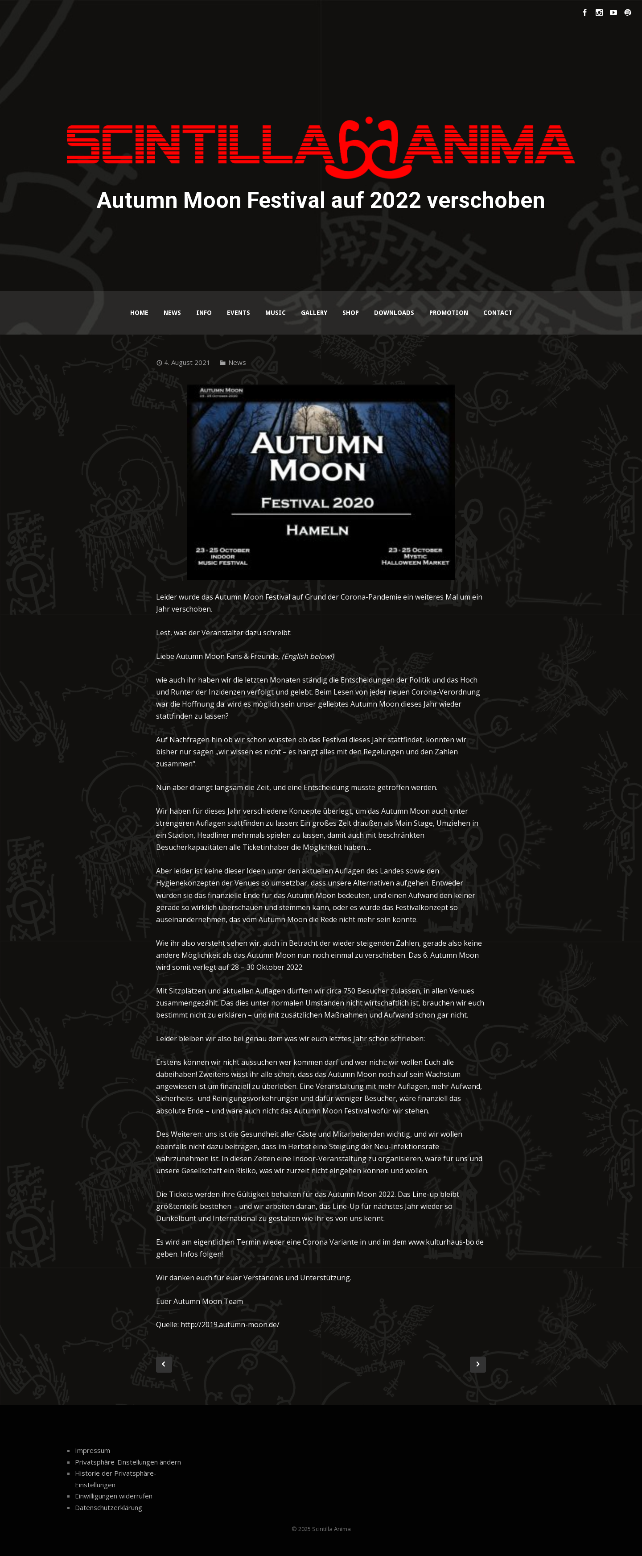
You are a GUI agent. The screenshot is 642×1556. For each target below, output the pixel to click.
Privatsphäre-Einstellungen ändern (128, 1461)
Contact (497, 312)
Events (238, 312)
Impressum (92, 1450)
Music (275, 312)
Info (204, 312)
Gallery (314, 312)
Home (139, 312)
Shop (350, 312)
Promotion (448, 312)
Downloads (394, 312)
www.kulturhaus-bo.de (446, 1242)
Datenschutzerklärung (108, 1507)
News (172, 312)
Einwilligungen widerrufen (113, 1495)
